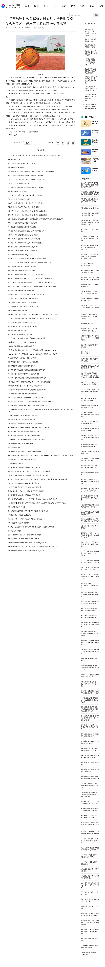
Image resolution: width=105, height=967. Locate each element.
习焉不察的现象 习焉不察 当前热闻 (18, 523)
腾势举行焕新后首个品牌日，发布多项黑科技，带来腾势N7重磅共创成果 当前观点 (33, 547)
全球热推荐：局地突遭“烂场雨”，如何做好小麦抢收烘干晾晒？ (27, 390)
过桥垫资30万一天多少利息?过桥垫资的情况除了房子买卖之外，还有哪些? (90, 794)
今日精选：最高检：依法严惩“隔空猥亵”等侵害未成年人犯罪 (89, 785)
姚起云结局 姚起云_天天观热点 (17, 191)
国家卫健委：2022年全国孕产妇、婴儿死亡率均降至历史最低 (90, 624)
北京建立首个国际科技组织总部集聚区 (19, 515)
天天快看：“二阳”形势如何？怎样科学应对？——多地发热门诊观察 (90, 316)
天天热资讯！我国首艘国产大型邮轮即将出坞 (22, 270)
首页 (27, 6)
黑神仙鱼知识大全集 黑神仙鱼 (17, 330)
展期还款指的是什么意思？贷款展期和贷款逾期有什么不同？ (95, 151)
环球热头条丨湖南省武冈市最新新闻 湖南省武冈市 (23, 483)
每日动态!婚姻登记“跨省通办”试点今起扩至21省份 (23, 362)
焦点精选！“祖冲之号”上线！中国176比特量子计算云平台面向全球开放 (29, 471)
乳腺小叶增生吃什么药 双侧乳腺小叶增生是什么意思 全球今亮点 (90, 544)
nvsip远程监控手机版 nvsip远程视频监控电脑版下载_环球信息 (27, 543)
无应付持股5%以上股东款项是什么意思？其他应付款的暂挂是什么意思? (95, 132)
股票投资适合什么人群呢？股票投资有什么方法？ (95, 169)
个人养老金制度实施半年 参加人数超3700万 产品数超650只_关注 (28, 405)
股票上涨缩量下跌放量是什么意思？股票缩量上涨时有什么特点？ (90, 684)
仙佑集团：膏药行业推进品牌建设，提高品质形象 (23, 235)
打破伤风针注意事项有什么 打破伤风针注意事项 (22, 223)
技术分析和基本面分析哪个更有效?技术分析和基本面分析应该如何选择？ (90, 718)
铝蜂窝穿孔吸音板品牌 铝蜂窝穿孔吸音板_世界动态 (24, 247)
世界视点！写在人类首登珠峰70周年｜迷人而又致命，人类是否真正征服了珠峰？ (33, 314)
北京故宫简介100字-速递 (88, 324)
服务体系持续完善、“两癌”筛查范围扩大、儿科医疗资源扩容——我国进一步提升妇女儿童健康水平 (38, 479)
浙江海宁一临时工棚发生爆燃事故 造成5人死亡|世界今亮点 (26, 179)
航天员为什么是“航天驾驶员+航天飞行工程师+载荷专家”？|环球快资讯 (89, 256)
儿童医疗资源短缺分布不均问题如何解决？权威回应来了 (25, 487)
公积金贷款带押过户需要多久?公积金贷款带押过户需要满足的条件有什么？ (89, 709)
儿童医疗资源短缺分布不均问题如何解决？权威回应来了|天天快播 (28, 475)
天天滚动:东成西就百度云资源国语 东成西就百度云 (23, 431)
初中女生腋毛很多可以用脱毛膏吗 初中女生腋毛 (22, 394)
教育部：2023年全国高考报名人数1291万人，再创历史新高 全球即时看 (30, 278)
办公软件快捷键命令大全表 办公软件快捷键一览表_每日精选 (26, 550)
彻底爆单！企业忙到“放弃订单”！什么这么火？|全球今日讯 (26, 294)
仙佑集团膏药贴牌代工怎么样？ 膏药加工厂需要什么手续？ (89, 585)
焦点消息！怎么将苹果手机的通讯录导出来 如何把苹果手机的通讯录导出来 (31, 527)
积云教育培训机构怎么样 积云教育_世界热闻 (21, 419)
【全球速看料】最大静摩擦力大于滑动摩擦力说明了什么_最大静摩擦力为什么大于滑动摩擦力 (37, 503)
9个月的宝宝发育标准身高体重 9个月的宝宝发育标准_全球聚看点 (90, 700)
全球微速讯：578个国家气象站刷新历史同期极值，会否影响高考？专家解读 (90, 222)
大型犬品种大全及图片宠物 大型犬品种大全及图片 (23, 539)
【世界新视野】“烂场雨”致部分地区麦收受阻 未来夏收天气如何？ (90, 498)
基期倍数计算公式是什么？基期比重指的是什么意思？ (95, 122)
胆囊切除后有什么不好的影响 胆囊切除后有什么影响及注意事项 (90, 931)
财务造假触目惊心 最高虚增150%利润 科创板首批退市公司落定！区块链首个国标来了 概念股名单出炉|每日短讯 (40, 410)
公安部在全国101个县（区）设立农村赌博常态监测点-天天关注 (90, 307)
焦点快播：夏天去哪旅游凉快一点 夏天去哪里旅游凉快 (25, 243)
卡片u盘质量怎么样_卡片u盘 (16, 507)
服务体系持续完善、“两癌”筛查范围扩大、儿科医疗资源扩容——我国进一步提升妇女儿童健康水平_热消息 (41, 455)
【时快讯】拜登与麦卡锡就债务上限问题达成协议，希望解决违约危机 (29, 318)
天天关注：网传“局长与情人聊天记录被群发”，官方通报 (25, 519)
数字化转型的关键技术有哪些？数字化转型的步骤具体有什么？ (90, 594)
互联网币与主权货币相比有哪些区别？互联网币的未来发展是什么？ (90, 642)
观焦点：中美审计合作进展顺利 (17, 310)
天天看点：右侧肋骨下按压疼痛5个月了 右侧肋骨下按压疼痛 (90, 841)
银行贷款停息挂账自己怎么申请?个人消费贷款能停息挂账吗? (90, 727)
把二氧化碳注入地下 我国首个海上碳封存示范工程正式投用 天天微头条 (30, 282)
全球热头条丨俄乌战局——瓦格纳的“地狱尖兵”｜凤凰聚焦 (25, 175)
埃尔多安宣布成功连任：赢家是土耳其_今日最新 (23, 298)
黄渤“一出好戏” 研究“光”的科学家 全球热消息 (21, 163)
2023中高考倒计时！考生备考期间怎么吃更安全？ (23, 415)
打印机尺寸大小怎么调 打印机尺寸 (18, 183)
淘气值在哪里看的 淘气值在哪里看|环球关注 (21, 322)
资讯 (45, 6)
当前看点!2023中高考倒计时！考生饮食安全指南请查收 (25, 386)
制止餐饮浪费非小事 (14, 159)
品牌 (82, 6)
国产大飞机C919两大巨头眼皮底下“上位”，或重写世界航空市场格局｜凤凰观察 (32, 286)
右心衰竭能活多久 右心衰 (15, 463)
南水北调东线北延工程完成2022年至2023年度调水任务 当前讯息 (28, 511)
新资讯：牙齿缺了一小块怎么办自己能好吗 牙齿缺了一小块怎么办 (90, 576)
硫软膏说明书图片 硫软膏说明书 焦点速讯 (21, 443)
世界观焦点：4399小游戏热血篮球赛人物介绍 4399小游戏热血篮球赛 (29, 382)
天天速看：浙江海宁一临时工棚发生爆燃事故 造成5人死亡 (26, 195)
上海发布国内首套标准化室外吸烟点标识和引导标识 (24, 467)
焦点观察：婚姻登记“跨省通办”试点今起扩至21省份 (24, 374)
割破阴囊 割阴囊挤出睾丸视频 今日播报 (20, 334)
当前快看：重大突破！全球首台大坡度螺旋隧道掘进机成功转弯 (90, 437)
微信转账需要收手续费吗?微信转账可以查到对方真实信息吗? (90, 824)
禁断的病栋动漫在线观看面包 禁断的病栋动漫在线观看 (25, 451)
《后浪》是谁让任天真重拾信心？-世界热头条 (22, 302)
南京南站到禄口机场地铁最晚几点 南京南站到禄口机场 (25, 423)
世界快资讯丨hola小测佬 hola (90, 208)
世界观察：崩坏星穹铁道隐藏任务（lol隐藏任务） (23, 251)
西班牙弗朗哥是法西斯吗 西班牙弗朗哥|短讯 (21, 366)
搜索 (96, 15)
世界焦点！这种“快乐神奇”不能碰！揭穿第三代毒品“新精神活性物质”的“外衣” (90, 185)
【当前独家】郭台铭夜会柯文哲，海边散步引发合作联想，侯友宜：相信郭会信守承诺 (34, 155)
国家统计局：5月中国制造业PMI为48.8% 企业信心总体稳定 (26, 398)
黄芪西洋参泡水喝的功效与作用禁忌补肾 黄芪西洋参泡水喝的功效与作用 (90, 535)
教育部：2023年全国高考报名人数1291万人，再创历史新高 (26, 274)
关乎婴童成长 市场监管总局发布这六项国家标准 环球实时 (25, 187)
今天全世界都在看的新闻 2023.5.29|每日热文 (22, 290)
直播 (91, 6)
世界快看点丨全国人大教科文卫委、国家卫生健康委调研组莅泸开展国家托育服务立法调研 (35, 219)
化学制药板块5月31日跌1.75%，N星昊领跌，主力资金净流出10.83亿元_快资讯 (32, 499)
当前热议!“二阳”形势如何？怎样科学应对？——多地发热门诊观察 (90, 338)
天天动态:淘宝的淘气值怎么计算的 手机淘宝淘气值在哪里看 (26, 338)
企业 (54, 6)
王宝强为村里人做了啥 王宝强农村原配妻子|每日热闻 (24, 435)
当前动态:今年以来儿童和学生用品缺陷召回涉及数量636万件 (26, 370)
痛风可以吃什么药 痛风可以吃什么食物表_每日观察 (24, 207)
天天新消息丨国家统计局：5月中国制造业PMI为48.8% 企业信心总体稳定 (30, 402)
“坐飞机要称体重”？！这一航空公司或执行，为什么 (23, 306)
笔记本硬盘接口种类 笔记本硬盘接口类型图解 (22, 266)
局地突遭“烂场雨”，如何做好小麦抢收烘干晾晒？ (23, 358)
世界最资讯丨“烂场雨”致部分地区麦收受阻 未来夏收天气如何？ (90, 482)
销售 (100, 6)
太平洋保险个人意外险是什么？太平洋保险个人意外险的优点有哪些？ (95, 160)
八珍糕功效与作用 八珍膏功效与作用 (19, 199)
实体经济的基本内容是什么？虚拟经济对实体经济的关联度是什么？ (90, 668)
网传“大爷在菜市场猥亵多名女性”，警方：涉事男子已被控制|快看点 (90, 553)
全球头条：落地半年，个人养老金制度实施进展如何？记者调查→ (28, 215)
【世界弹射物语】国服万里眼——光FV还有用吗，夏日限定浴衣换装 (90, 922)
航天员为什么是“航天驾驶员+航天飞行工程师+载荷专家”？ (89, 201)
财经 (73, 6)
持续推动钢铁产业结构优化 (16, 167)
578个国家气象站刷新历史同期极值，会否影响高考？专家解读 (90, 238)
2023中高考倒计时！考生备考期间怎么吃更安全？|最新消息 (26, 439)
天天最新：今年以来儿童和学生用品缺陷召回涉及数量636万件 (27, 378)
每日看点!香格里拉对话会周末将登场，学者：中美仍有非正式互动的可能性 (31, 171)
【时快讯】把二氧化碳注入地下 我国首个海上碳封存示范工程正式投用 (29, 262)
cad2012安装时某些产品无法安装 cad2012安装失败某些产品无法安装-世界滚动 (32, 354)
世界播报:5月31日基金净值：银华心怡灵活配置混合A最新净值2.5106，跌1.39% (32, 350)
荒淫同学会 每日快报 (14, 531)
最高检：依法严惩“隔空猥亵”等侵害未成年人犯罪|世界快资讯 (89, 633)
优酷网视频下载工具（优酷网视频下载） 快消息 (22, 326)
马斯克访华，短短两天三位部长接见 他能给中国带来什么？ (26, 231)
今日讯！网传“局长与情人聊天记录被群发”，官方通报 (24, 535)
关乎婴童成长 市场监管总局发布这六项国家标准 (22, 227)
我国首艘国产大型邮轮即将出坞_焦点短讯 (21, 255)
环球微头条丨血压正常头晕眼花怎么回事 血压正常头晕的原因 (27, 259)
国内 (64, 6)
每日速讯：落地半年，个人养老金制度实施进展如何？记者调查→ (28, 211)
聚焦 (36, 6)
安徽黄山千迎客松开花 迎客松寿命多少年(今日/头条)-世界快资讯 (90, 885)
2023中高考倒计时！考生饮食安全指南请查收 (22, 342)
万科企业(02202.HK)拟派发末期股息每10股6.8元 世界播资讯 (90, 391)
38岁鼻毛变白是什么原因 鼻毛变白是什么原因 (22, 459)
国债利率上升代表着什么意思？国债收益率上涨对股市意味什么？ (95, 141)
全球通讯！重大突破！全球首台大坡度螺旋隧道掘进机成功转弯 (90, 414)
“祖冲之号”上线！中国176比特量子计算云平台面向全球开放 (26, 491)
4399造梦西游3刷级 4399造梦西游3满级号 (21, 346)
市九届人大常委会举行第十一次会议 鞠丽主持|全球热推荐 (25, 203)
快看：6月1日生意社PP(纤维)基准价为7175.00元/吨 (24, 239)
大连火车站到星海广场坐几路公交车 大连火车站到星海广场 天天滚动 (29, 427)
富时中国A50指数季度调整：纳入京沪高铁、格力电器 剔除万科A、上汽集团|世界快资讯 (90, 375)
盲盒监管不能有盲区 (14, 447)
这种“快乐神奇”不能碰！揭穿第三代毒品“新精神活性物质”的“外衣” (89, 247)
